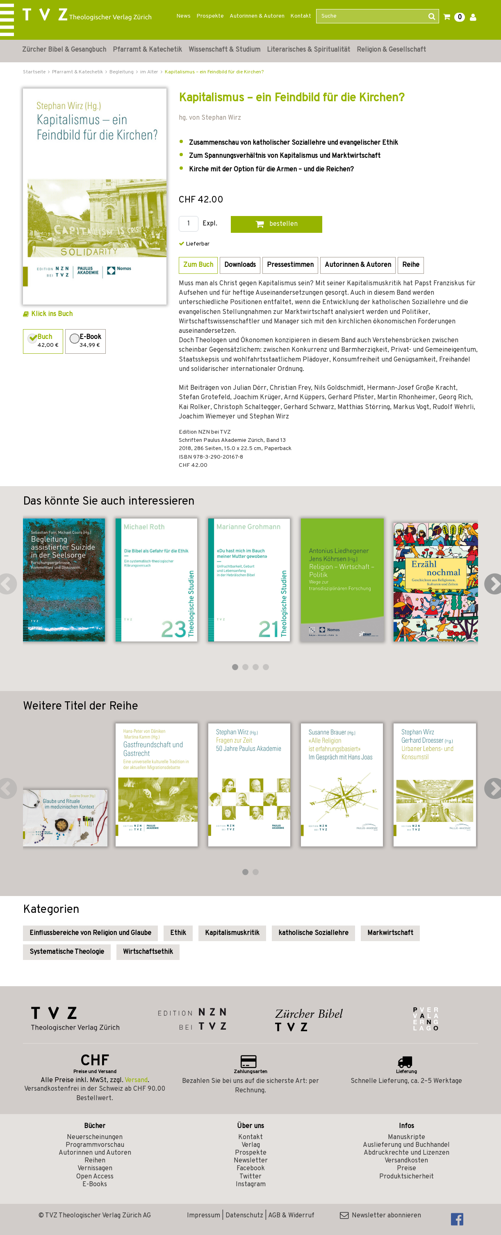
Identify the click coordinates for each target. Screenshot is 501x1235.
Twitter (250, 1177)
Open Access (95, 1177)
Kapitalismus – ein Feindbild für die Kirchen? (214, 72)
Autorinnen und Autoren (95, 1153)
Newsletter (251, 1161)
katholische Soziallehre (313, 933)
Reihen (94, 1161)
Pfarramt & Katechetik (147, 50)
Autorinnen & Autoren (257, 16)
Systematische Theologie (67, 952)
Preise (406, 1168)
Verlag (250, 1145)
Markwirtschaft (390, 933)
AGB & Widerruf (291, 1216)
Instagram (251, 1184)
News (183, 16)
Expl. (210, 224)
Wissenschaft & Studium (224, 50)
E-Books (94, 1184)
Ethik (178, 933)
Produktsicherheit (406, 1177)
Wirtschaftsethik (148, 952)
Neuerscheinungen (95, 1137)
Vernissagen (94, 1168)
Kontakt (300, 16)
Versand (136, 1080)
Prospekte (210, 16)
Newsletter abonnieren (380, 1216)
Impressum (203, 1216)
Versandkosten (406, 1161)
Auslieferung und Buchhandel (406, 1145)
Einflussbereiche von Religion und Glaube (90, 933)
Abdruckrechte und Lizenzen (406, 1153)
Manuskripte (406, 1137)
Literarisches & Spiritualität (308, 50)
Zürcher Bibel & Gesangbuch (64, 50)
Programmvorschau (95, 1145)
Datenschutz (244, 1216)
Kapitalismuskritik (232, 933)
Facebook (251, 1168)
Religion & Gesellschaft (391, 50)
